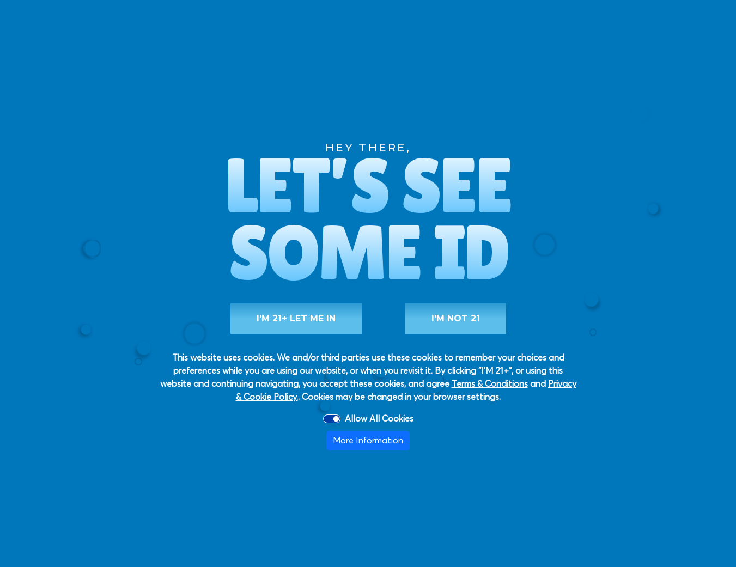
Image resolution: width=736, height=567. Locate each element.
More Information (368, 440)
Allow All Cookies (379, 418)
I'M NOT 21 (455, 318)
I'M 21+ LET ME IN (296, 318)
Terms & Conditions (490, 384)
